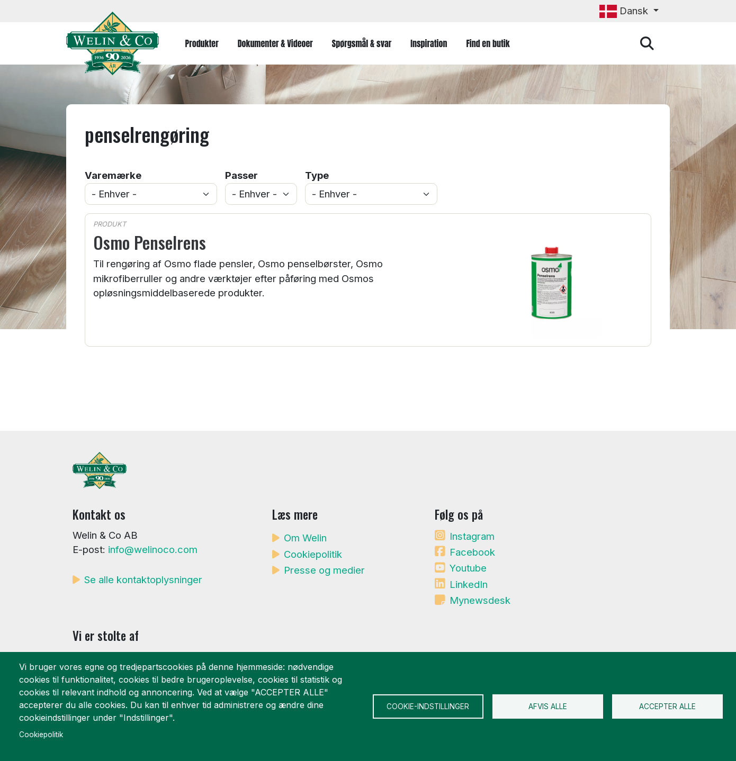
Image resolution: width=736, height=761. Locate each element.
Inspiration (428, 43)
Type (317, 175)
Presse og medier (324, 570)
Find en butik (487, 43)
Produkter (202, 43)
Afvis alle (547, 706)
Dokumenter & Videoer (275, 43)
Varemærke (113, 175)
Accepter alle (667, 706)
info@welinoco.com (153, 549)
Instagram (472, 536)
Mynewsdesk (480, 600)
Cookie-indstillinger (428, 706)
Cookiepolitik (313, 554)
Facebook (472, 552)
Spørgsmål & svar (361, 43)
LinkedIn (469, 584)
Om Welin (305, 537)
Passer (241, 175)
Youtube (468, 568)
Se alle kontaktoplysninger (143, 579)
